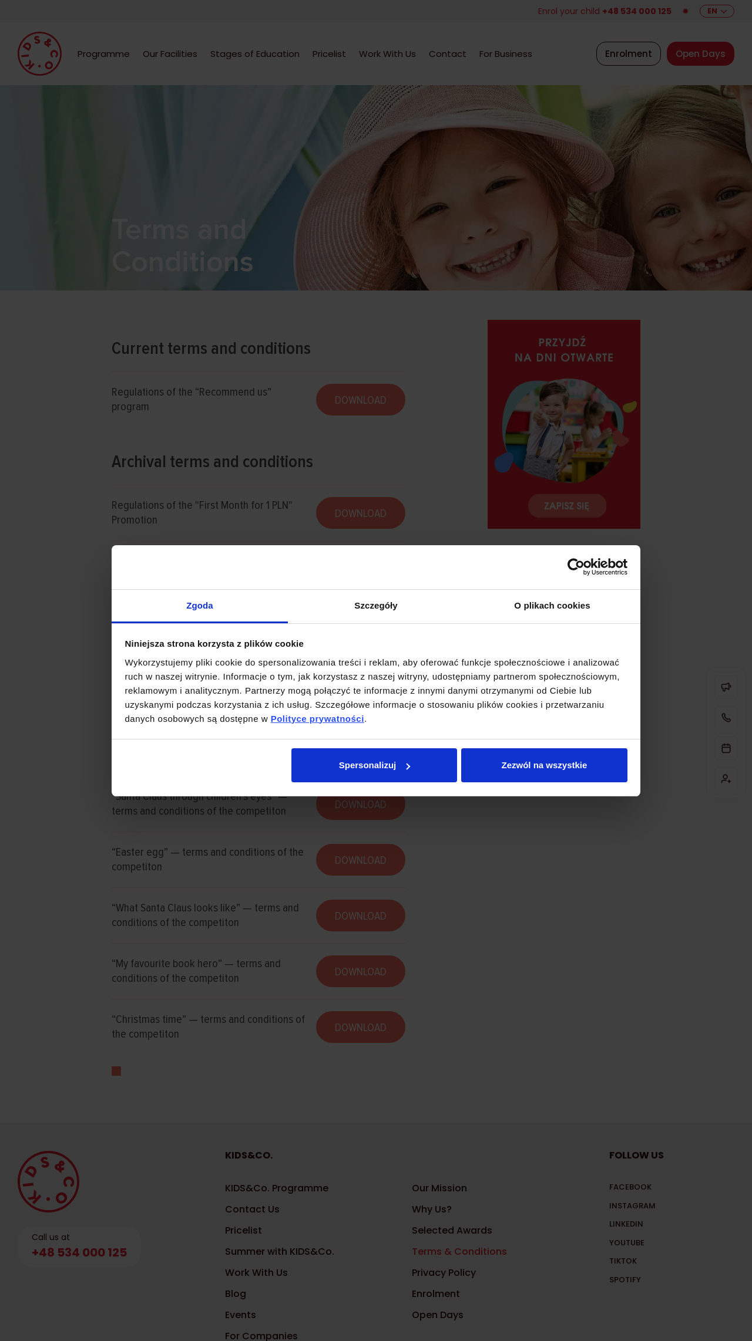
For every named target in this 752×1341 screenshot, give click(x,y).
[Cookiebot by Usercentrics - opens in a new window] (576, 567)
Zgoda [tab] (199, 605)
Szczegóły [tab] (375, 605)
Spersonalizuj (375, 765)
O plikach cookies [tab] (552, 605)
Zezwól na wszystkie (544, 765)
